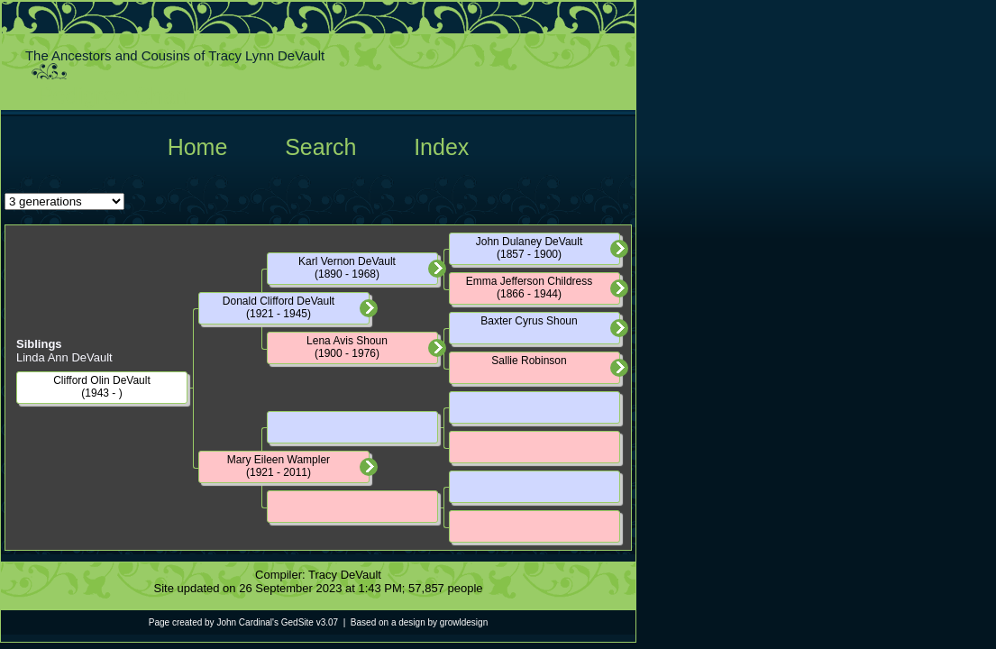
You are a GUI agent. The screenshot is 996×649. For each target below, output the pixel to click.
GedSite (297, 622)
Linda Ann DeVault (64, 357)
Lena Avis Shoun (347, 340)
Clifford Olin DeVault (102, 380)
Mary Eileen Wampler (278, 459)
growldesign (464, 622)
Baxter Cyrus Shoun (528, 321)
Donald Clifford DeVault (278, 301)
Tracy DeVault (344, 574)
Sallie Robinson (528, 360)
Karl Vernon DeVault (347, 261)
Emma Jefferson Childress (529, 281)
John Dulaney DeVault (529, 241)
